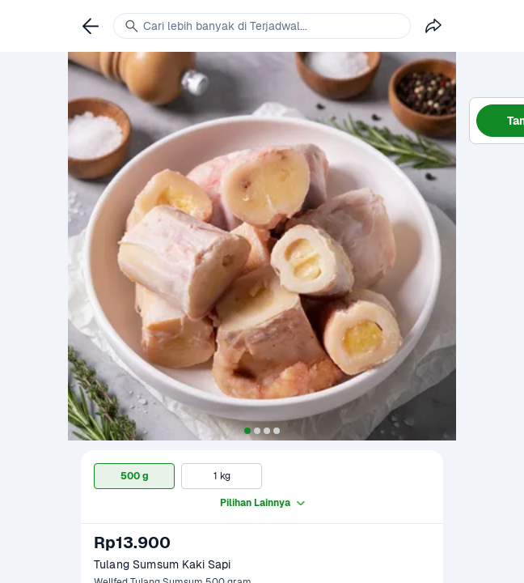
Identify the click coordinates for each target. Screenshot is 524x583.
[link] (90, 26)
